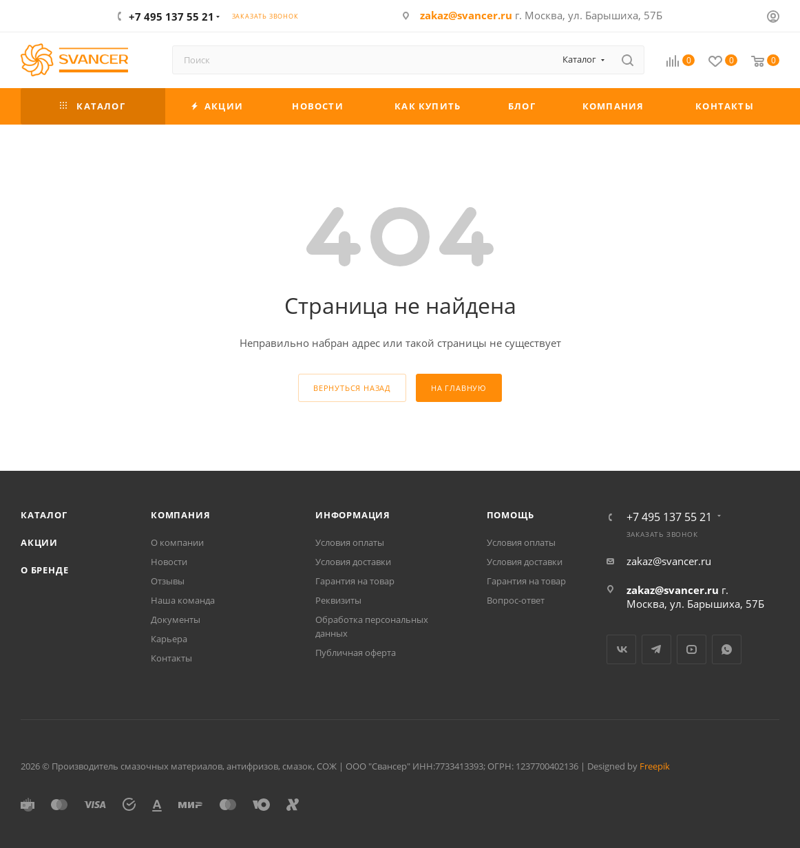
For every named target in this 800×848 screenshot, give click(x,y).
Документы (175, 619)
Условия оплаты (349, 542)
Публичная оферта (355, 652)
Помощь (510, 515)
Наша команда (183, 600)
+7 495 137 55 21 (171, 16)
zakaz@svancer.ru (466, 15)
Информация (352, 515)
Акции (39, 542)
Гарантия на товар (354, 581)
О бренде (44, 570)
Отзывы (168, 581)
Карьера (169, 639)
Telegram (656, 649)
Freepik (655, 766)
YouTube (691, 649)
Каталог (44, 515)
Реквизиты (338, 600)
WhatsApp (726, 649)
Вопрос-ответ (516, 600)
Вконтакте (621, 649)
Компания (180, 515)
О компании (177, 542)
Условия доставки (353, 561)
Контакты (171, 658)
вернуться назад (352, 388)
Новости (169, 561)
